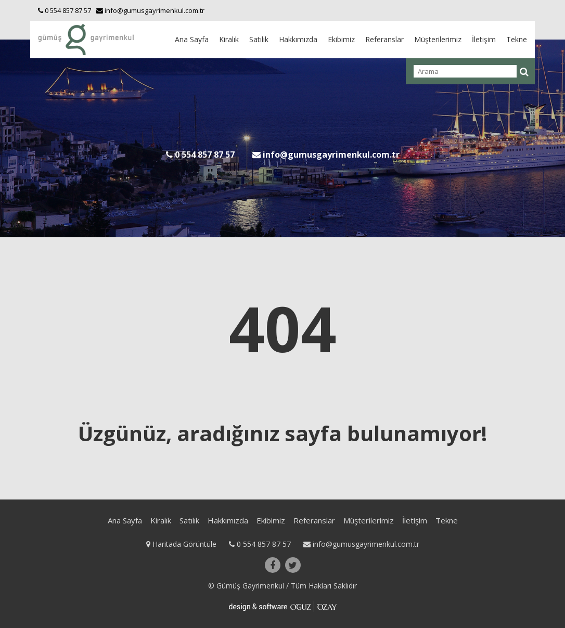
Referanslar (384, 39)
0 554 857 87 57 (261, 544)
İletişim (484, 39)
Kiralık (229, 39)
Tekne (516, 39)
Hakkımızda (298, 39)
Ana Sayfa (192, 39)
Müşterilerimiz (437, 39)
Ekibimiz (341, 39)
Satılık (258, 39)
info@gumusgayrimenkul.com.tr (361, 544)
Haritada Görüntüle (182, 544)
